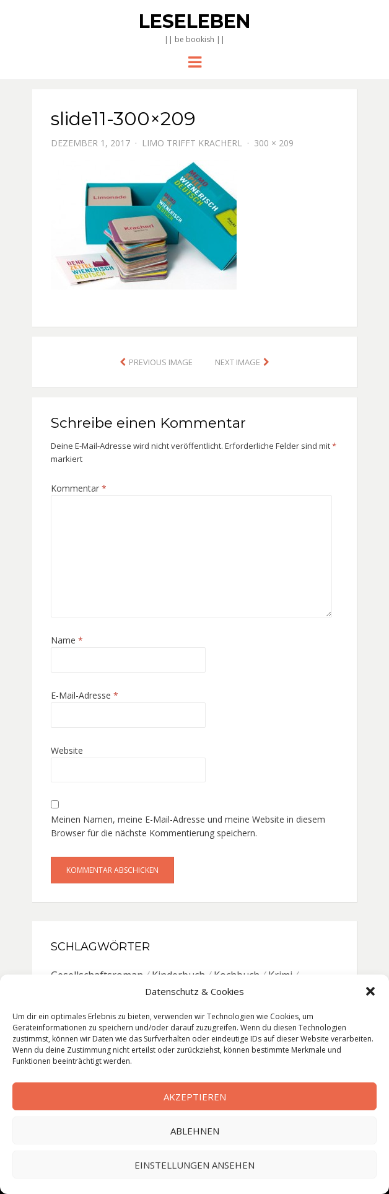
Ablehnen (194, 1131)
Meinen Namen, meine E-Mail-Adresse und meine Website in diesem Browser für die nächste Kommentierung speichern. (188, 826)
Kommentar (79, 488)
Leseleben (194, 21)
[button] (370, 991)
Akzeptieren (195, 1096)
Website (67, 750)
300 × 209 (274, 143)
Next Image (237, 362)
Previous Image (161, 362)
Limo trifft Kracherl (192, 143)
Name (67, 640)
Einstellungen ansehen (194, 1165)
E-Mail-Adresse (84, 695)
